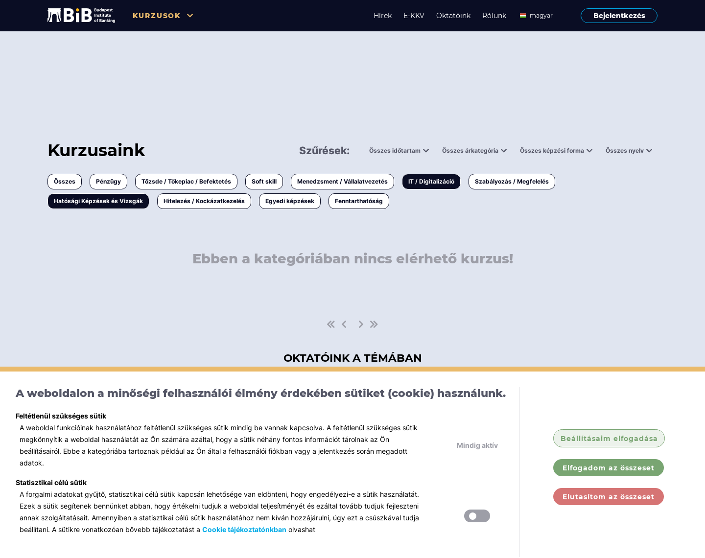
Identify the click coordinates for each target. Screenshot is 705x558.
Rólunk (494, 15)
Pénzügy (108, 181)
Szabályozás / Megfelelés (512, 181)
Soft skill (264, 181)
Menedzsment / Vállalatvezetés (342, 181)
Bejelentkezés (619, 15)
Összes (64, 181)
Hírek (383, 15)
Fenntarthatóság (359, 201)
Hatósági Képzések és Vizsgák (98, 201)
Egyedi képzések (289, 201)
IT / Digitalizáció (431, 181)
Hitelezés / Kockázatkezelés (204, 201)
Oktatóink (453, 15)
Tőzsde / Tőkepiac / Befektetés (186, 181)
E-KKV (413, 15)
